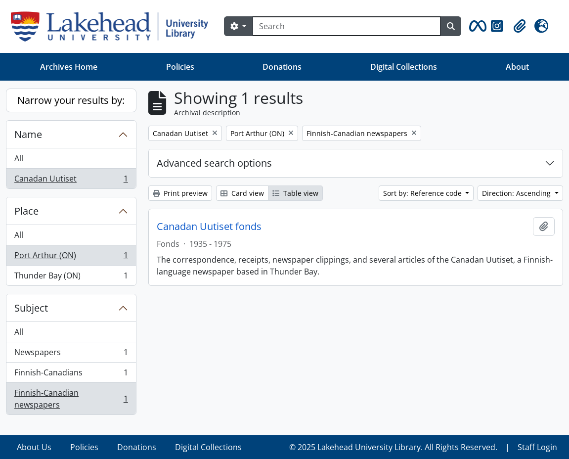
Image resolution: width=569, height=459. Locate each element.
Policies (180, 66)
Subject (31, 308)
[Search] (346, 26)
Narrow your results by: (71, 100)
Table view (295, 193)
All (18, 158)
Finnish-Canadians (71, 375)
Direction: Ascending (517, 193)
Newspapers (71, 354)
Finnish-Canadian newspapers (71, 398)
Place (26, 211)
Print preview (180, 193)
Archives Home (68, 66)
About (517, 66)
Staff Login (537, 447)
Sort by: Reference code (423, 193)
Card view (242, 193)
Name (28, 134)
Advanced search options (214, 163)
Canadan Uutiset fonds (209, 226)
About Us (34, 447)
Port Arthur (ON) (71, 257)
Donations (282, 66)
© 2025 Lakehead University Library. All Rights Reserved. (393, 447)
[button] (476, 26)
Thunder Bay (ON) (71, 277)
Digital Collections (403, 66)
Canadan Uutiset (71, 180)
